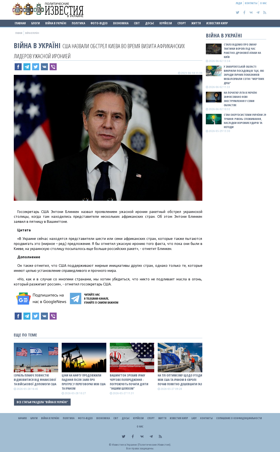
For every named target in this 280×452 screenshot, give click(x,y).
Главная (20, 23)
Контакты (251, 3)
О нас (263, 3)
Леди (239, 3)
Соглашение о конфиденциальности (239, 418)
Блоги (35, 23)
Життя (196, 23)
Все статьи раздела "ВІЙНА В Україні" (42, 402)
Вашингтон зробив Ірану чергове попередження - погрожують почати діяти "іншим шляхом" (129, 381)
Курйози (165, 23)
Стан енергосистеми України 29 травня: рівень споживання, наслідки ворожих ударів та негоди (245, 121)
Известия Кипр (217, 23)
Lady (194, 418)
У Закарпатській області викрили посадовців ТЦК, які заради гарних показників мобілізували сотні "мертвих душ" (244, 75)
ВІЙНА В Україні (55, 23)
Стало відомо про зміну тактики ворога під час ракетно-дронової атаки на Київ (242, 50)
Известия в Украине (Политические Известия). (141, 444)
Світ (137, 23)
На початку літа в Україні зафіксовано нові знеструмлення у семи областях (240, 99)
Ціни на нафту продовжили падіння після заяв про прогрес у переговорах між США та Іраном (83, 381)
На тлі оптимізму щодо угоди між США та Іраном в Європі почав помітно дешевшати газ (180, 379)
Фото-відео (99, 23)
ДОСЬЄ (149, 23)
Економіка (120, 23)
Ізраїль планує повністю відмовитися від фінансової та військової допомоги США (35, 379)
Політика (78, 23)
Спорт (181, 23)
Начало (22, 418)
